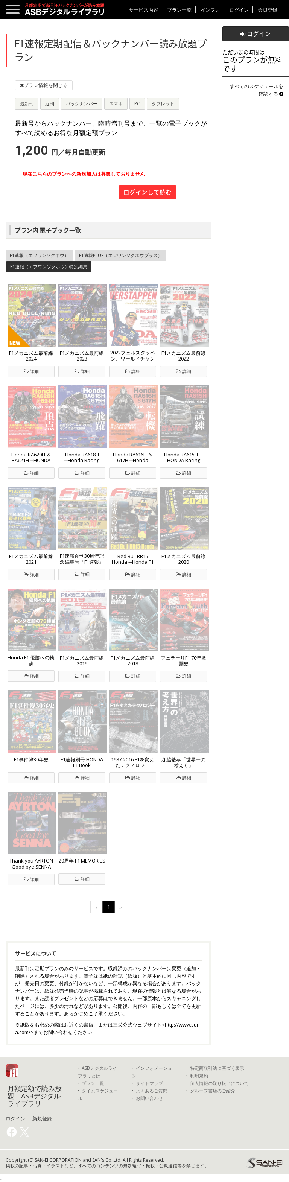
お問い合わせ (149, 1098)
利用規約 (199, 1075)
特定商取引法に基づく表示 (217, 1068)
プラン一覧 (179, 9)
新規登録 (42, 1118)
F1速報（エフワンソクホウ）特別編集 (48, 266)
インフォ (210, 9)
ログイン (239, 9)
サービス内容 (143, 9)
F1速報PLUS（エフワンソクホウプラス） (120, 255)
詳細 (31, 371)
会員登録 (267, 9)
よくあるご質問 (151, 1091)
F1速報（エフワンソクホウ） (39, 255)
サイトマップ (149, 1083)
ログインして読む (147, 192)
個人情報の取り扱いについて (219, 1083)
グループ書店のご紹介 (212, 1091)
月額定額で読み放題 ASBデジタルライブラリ (35, 1096)
